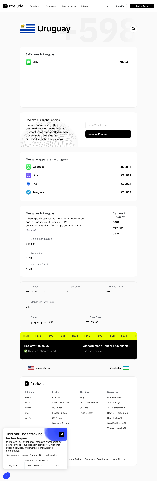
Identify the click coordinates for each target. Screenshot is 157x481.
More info (31, 230)
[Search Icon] (133, 29)
